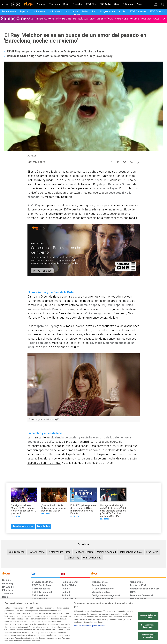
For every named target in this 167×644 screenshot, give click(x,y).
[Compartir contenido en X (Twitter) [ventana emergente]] (117, 161)
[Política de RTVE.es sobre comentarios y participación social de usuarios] (153, 622)
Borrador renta (37, 551)
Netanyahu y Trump (60, 551)
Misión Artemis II (106, 551)
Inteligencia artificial (131, 551)
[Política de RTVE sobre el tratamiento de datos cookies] (53, 622)
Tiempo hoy (72, 557)
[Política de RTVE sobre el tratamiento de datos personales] (28, 622)
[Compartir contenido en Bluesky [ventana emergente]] (124, 161)
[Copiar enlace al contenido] (138, 161)
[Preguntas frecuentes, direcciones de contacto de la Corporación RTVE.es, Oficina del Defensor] (131, 622)
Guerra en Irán (17, 551)
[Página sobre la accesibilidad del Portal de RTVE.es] (100, 622)
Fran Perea (152, 551)
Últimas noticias (92, 557)
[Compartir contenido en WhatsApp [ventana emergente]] (131, 161)
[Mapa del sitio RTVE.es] (117, 622)
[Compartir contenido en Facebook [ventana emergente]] (111, 161)
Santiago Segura (84, 551)
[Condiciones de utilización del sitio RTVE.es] (7, 622)
